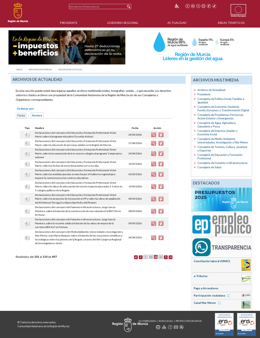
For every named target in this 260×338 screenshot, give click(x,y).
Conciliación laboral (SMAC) (212, 261)
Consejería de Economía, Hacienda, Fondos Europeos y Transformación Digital (223, 108)
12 (160, 256)
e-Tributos (201, 276)
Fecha (21, 115)
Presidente (68, 22)
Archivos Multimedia (40, 69)
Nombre (37, 115)
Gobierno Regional (122, 22)
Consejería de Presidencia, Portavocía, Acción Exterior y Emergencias (220, 116)
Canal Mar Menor (208, 302)
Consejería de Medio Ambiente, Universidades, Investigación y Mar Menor (222, 140)
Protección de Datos (189, 321)
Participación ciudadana (212, 295)
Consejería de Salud (209, 167)
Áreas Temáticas (231, 22)
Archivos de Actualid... (70, 69)
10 (150, 256)
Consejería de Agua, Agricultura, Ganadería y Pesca (216, 124)
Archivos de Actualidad (211, 90)
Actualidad (176, 22)
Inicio (19, 69)
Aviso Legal (165, 321)
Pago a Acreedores (206, 288)
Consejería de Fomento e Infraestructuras (222, 163)
